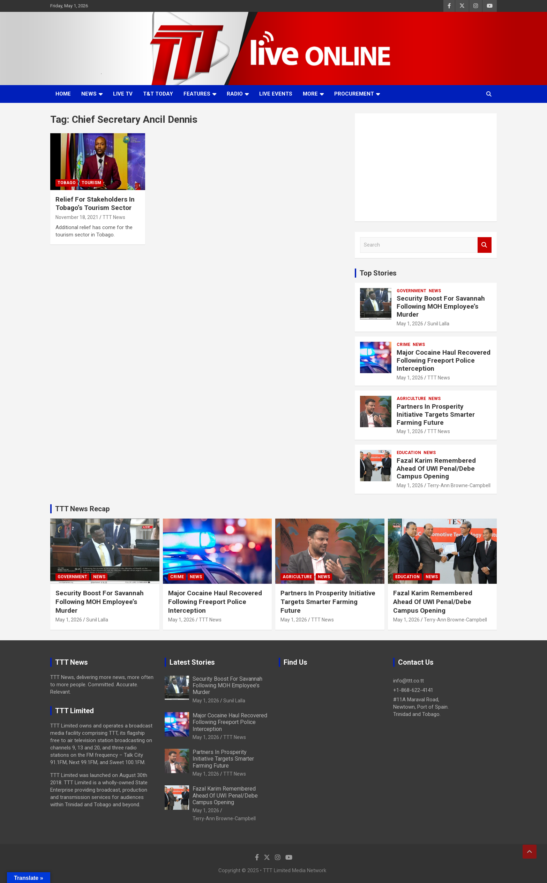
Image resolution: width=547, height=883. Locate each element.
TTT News (114, 217)
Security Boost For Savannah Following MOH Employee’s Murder (441, 306)
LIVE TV (123, 94)
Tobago (67, 182)
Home (63, 94)
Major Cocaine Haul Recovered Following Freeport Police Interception (443, 360)
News (89, 94)
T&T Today (158, 94)
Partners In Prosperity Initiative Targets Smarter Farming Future (436, 414)
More (310, 94)
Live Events (275, 94)
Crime (403, 344)
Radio (235, 94)
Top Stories (378, 273)
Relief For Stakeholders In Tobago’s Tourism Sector (95, 203)
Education (409, 452)
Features (196, 94)
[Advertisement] (426, 167)
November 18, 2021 (76, 217)
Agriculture (411, 398)
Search (485, 245)
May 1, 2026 (410, 323)
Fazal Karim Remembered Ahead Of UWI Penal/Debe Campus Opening (436, 468)
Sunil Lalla (438, 323)
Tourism (91, 182)
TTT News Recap (82, 509)
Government (411, 290)
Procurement (354, 94)
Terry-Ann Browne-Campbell (458, 485)
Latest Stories (192, 662)
